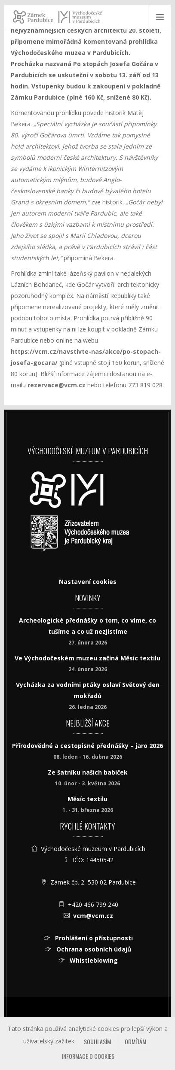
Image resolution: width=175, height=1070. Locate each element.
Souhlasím (97, 1041)
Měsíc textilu (87, 799)
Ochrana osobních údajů (93, 949)
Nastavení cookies (88, 582)
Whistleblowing (93, 960)
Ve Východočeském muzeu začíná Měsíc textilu (87, 658)
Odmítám (135, 1041)
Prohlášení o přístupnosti (93, 938)
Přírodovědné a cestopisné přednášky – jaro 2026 (87, 746)
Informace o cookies (88, 1056)
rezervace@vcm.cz (57, 385)
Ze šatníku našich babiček (88, 772)
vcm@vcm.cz (93, 916)
